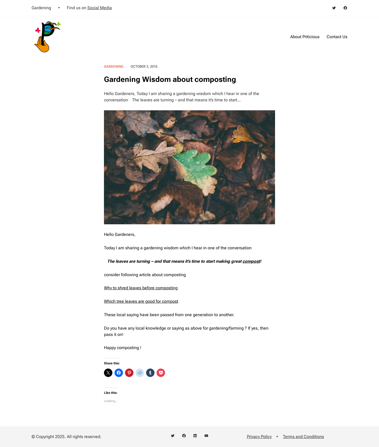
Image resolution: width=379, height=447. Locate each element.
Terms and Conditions (303, 436)
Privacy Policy (259, 436)
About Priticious (305, 36)
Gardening (113, 66)
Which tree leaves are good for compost (141, 301)
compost (251, 261)
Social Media (99, 7)
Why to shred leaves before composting (141, 287)
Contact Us (337, 36)
